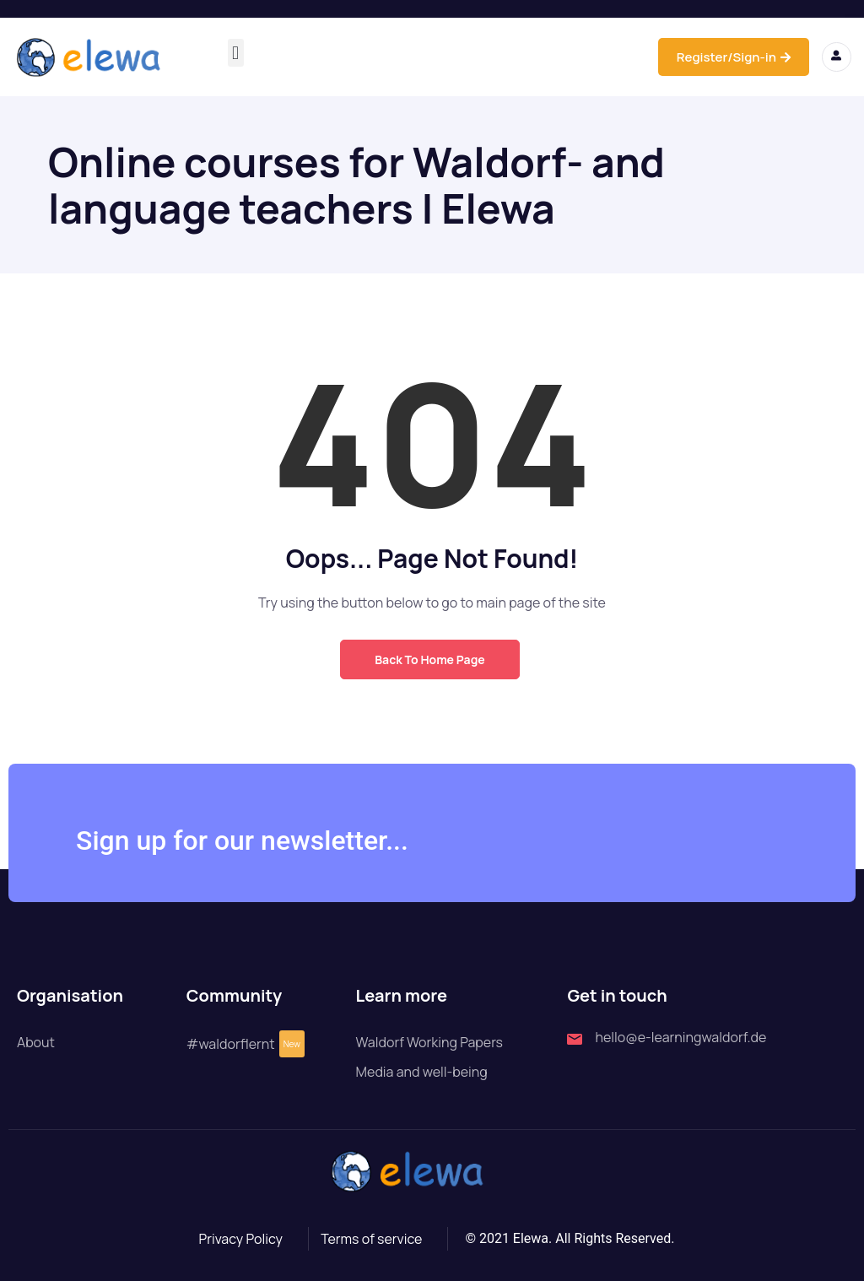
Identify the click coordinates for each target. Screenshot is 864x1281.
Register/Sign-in (734, 57)
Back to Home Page (429, 659)
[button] (236, 53)
